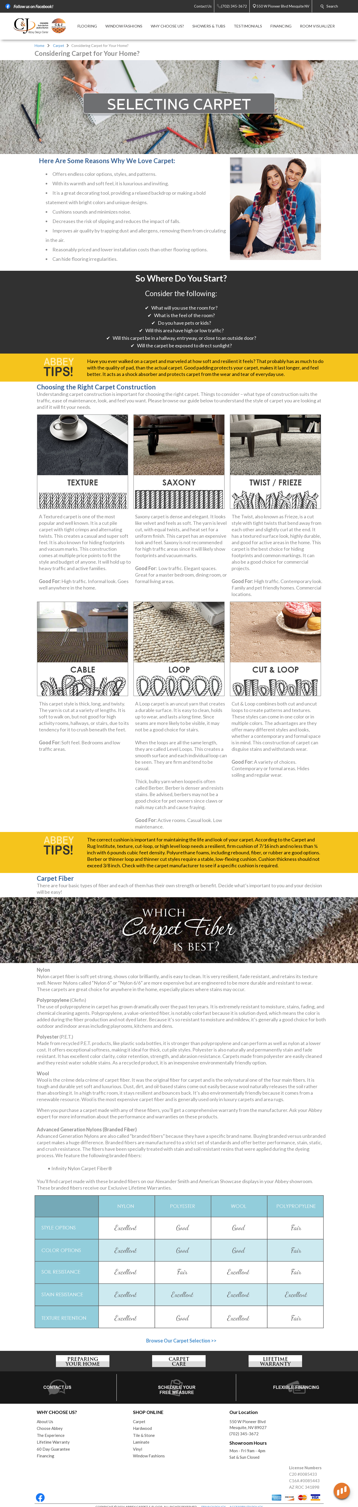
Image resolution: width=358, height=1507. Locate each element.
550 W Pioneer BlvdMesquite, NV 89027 (248, 1424)
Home (39, 45)
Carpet (58, 45)
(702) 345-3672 (244, 1433)
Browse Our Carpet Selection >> (181, 1341)
